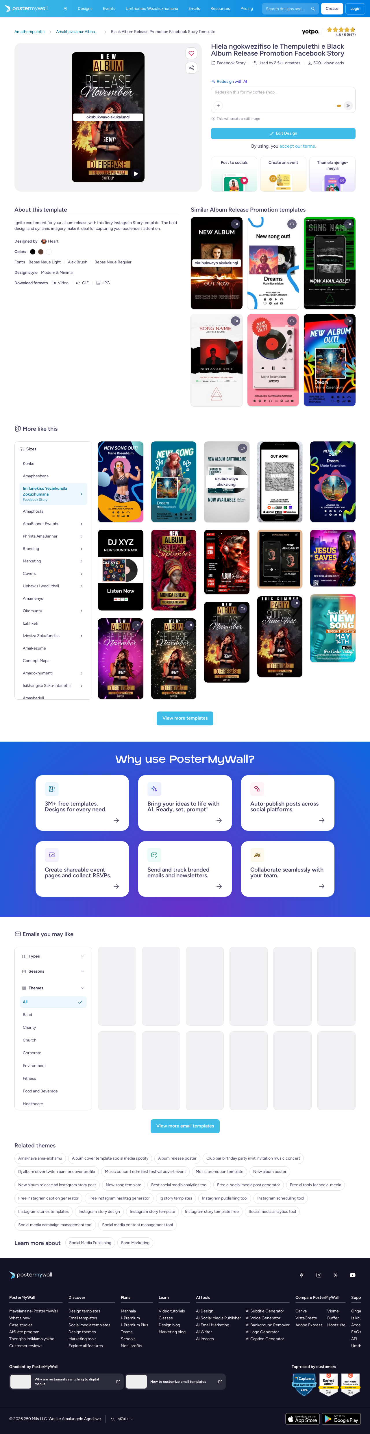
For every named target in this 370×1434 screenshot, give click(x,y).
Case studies (21, 1325)
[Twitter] (335, 1275)
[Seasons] (82, 971)
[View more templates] (185, 718)
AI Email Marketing (212, 1325)
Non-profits (131, 1345)
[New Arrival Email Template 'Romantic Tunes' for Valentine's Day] (336, 986)
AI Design (204, 1311)
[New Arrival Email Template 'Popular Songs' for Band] (292, 986)
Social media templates (89, 1325)
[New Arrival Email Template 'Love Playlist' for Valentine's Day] (161, 986)
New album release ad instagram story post (57, 1184)
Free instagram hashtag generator (119, 1198)
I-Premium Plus (134, 1325)
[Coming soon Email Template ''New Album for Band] (292, 1070)
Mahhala (128, 1311)
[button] (191, 53)
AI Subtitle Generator (265, 1311)
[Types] (82, 956)
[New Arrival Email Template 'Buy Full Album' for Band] (205, 986)
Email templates (83, 1318)
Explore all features (86, 1345)
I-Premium (130, 1318)
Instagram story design (99, 1211)
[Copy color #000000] (33, 252)
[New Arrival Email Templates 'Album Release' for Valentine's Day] (117, 1070)
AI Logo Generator (262, 1332)
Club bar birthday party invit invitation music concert (253, 1158)
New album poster (269, 1171)
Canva (301, 1311)
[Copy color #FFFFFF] (49, 252)
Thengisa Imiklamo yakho (31, 1338)
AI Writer (204, 1332)
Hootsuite (336, 1325)
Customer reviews (25, 1345)
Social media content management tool (137, 1224)
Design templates (84, 1311)
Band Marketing (135, 1242)
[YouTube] (352, 1275)
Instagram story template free (212, 1211)
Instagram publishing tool (224, 1198)
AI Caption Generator (265, 1338)
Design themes (82, 1332)
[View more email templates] (185, 1126)
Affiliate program (24, 1332)
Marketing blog (172, 1332)
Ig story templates (176, 1198)
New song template (123, 1184)
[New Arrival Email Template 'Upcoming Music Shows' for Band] (249, 1070)
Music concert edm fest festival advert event (145, 1171)
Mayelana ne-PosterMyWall (33, 1311)
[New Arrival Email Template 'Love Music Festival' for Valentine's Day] (205, 1070)
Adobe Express (309, 1325)
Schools (128, 1338)
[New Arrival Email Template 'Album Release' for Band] (249, 986)
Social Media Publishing (90, 1242)
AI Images (205, 1338)
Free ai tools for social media (315, 1184)
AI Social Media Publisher (218, 1318)
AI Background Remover (268, 1325)
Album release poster (177, 1158)
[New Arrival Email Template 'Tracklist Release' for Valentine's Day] (161, 1070)
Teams (127, 1332)
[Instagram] (319, 1275)
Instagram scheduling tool (280, 1198)
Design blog (169, 1325)
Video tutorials (172, 1311)
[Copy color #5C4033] (41, 252)
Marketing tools (83, 1338)
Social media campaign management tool (55, 1224)
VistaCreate (306, 1318)
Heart (53, 241)
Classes (166, 1318)
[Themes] (82, 988)
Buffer (333, 1318)
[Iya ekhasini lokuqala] (23, 8)
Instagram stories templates (43, 1211)
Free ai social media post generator (248, 1184)
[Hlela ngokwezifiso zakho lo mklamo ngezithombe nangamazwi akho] (108, 117)
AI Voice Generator (263, 1318)
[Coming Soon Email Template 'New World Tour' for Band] (336, 1070)
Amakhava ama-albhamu (40, 1158)
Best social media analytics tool (179, 1184)
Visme (333, 1311)
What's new (19, 1318)
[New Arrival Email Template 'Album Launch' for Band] (117, 986)
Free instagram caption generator (48, 1198)
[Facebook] (302, 1275)
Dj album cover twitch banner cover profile (56, 1171)
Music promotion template (219, 1171)
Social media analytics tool (272, 1211)
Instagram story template (152, 1211)
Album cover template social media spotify (110, 1158)
